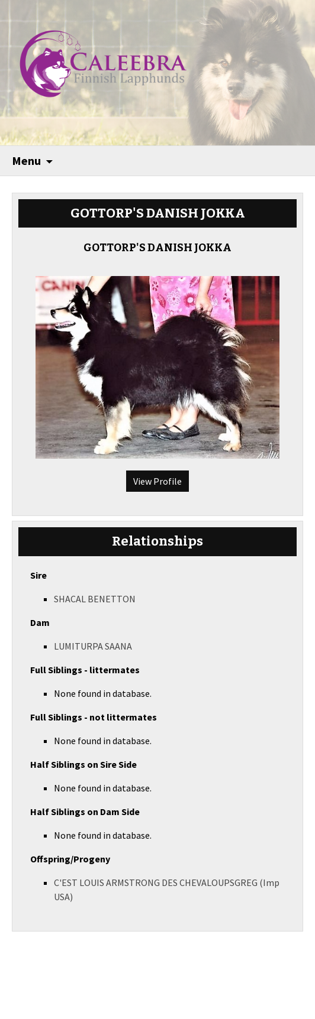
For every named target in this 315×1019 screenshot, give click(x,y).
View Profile (157, 481)
